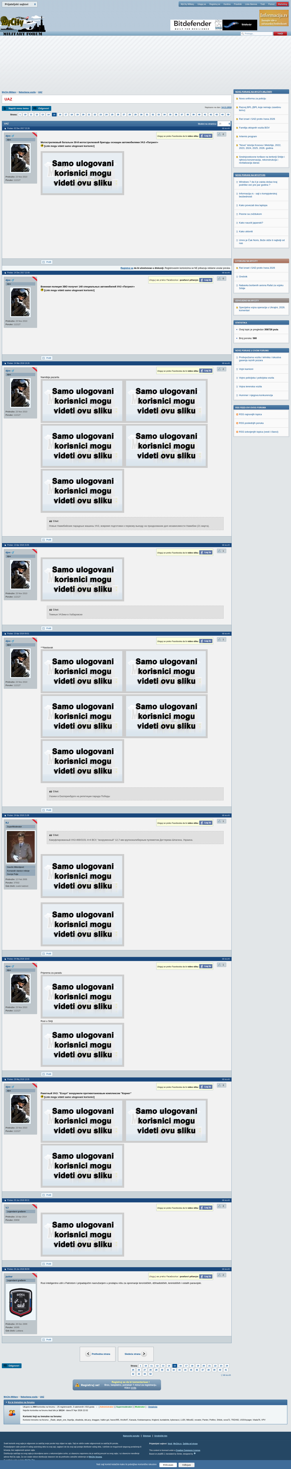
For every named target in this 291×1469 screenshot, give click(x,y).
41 (205, 114)
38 (188, 114)
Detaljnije (152, 1407)
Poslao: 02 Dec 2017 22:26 (18, 128)
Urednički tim (160, 1436)
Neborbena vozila (27, 92)
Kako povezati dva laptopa (253, 445)
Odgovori (43, 108)
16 (60, 114)
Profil (48, 262)
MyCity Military (187, 4)
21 (89, 114)
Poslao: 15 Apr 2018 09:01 (18, 634)
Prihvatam (168, 1464)
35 (170, 114)
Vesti (170, 1444)
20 (83, 114)
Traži (262, 4)
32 (153, 114)
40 (199, 114)
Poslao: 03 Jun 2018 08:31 (18, 1200)
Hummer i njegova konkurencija (256, 282)
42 (211, 114)
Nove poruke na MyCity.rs (250, 415)
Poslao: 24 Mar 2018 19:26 (18, 363)
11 (31, 114)
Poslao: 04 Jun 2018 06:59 (18, 1269)
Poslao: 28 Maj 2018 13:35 (18, 1079)
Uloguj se (201, 4)
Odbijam (186, 1464)
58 (228, 114)
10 (25, 114)
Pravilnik (238, 4)
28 (130, 114)
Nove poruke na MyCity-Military (253, 331)
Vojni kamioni (246, 256)
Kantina (227, 4)
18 (72, 114)
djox (8, 135)
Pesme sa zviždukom (250, 453)
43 (216, 114)
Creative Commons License (188, 1450)
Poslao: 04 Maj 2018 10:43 (18, 959)
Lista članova (251, 4)
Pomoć (271, 4)
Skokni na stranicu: (207, 124)
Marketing (282, 4)
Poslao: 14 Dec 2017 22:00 (18, 273)
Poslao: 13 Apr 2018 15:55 (18, 545)
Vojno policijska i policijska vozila (256, 265)
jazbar (9, 1276)
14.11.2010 (226, 107)
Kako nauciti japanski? (251, 462)
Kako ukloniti (246, 471)
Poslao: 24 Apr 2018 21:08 (18, 815)
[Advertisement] (145, 65)
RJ (7, 822)
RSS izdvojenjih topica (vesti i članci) (258, 319)
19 (77, 114)
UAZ (40, 92)
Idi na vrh (227, 1375)
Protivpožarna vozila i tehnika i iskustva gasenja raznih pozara (260, 246)
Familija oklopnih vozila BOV (254, 367)
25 (112, 114)
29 (135, 114)
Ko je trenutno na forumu (21, 1402)
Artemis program (248, 376)
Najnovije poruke (131, 1436)
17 (66, 114)
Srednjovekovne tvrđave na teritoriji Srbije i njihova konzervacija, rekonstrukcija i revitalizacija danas (262, 399)
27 (124, 114)
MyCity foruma (95, 1457)
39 (193, 114)
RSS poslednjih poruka (251, 310)
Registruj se (214, 4)
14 (48, 114)
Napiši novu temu (19, 108)
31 (147, 114)
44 (222, 114)
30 (141, 114)
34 (164, 114)
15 (54, 114)
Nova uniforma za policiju (252, 338)
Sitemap (147, 1436)
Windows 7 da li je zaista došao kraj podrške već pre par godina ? (258, 423)
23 (100, 114)
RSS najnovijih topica (250, 301)
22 (95, 114)
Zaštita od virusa (190, 1444)
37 (182, 114)
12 (37, 114)
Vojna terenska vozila (250, 273)
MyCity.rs (177, 1444)
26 (118, 114)
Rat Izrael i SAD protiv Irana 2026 (257, 155)
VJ (7, 1207)
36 (176, 114)
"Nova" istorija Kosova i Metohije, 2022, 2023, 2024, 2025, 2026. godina (260, 386)
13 (43, 114)
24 (106, 114)
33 (159, 114)
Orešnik (243, 163)
